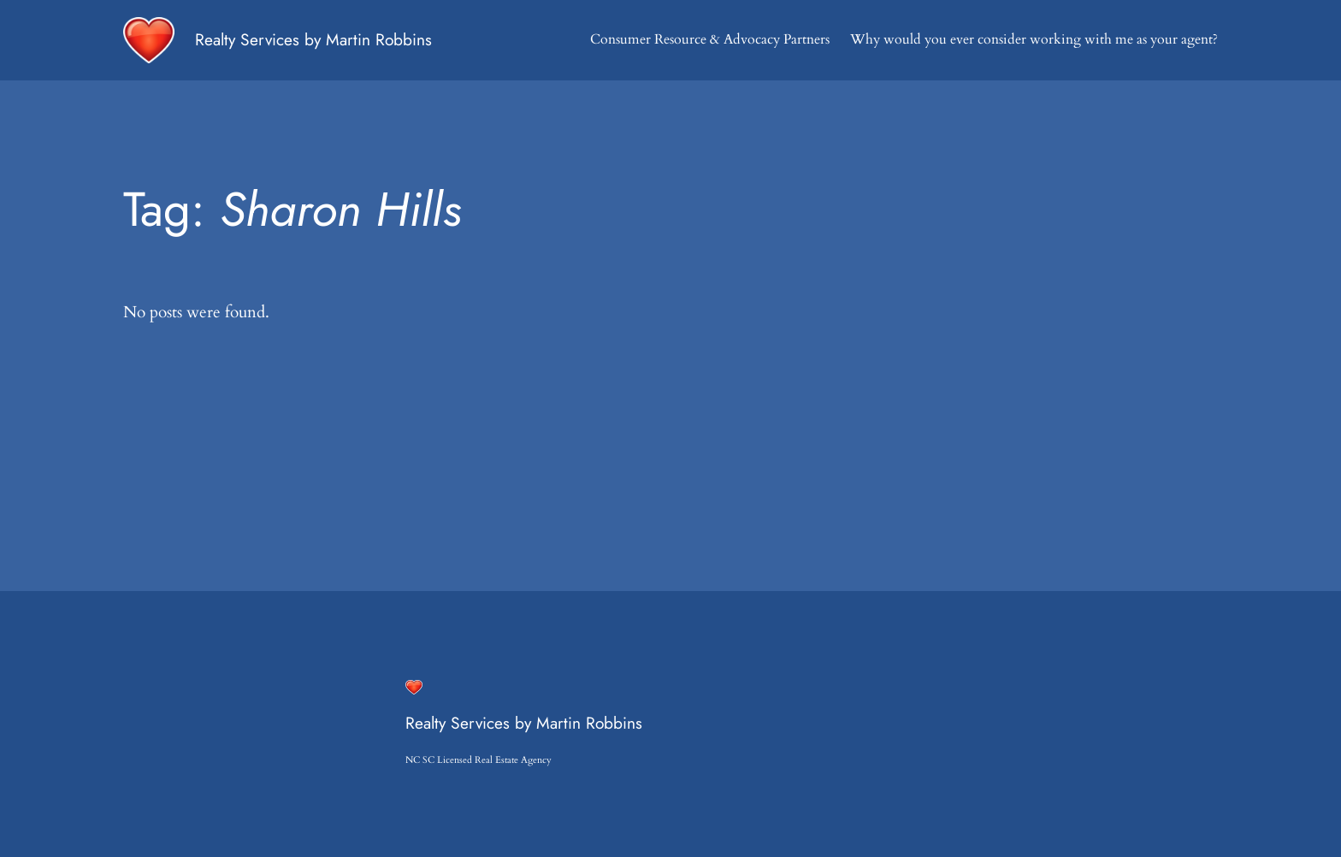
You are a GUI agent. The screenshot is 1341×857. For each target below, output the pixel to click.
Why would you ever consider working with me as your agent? (1034, 39)
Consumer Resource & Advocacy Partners (710, 39)
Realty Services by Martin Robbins (313, 39)
